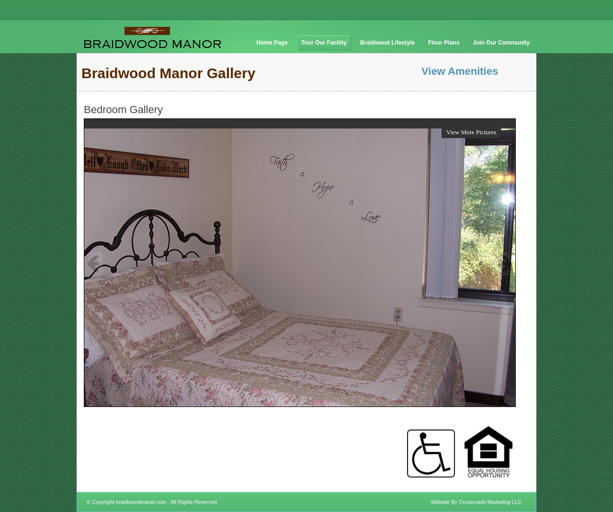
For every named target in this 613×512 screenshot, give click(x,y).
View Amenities (459, 71)
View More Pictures (471, 132)
